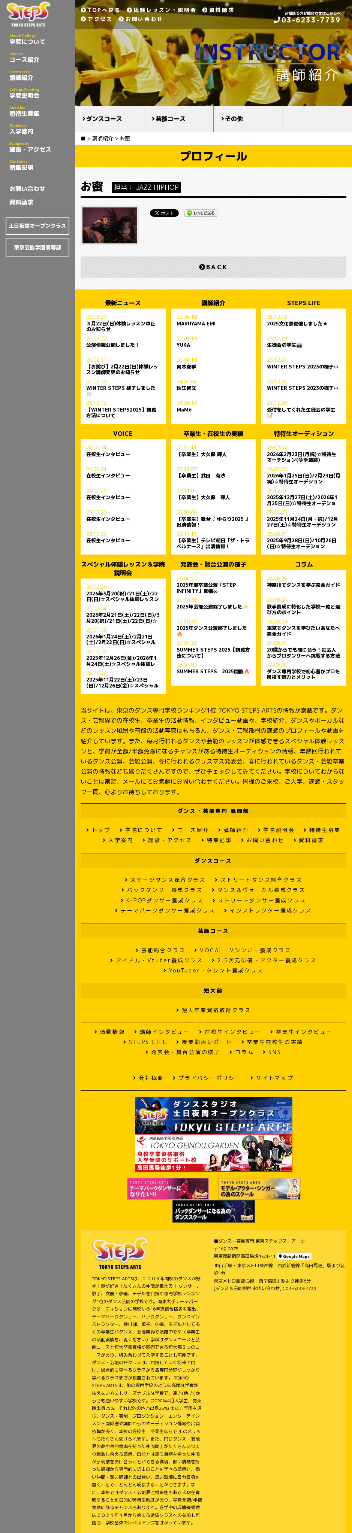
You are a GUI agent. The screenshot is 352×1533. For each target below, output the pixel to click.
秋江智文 (186, 388)
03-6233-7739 (307, 20)
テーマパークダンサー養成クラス (165, 910)
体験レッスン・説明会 (162, 9)
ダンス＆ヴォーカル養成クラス (259, 889)
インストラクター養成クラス (268, 910)
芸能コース (171, 119)
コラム (241, 1052)
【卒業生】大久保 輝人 (202, 455)
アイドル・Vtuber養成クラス (156, 960)
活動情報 (109, 1031)
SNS (272, 1052)
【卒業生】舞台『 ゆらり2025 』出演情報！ (213, 522)
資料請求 (21, 202)
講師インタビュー (162, 1031)
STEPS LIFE (145, 1041)
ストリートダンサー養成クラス (259, 900)
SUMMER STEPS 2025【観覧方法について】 (213, 652)
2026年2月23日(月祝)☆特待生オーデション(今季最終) (301, 457)
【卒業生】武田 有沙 (201, 476)
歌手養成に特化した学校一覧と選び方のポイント (303, 609)
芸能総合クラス (160, 950)
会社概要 (148, 1077)
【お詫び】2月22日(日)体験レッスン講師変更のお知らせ (122, 369)
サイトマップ (272, 1077)
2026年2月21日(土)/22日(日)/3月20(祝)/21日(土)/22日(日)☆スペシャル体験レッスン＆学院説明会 (123, 617)
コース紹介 (39, 57)
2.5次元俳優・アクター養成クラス (264, 960)
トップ (98, 830)
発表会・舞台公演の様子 (182, 1052)
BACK (213, 267)
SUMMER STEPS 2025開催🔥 (213, 672)
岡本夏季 (186, 367)
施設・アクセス (39, 147)
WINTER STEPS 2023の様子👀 (303, 367)
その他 (234, 119)
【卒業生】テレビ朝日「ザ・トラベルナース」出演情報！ (213, 543)
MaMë (184, 410)
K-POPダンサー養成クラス (162, 900)
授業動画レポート (204, 1041)
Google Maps (294, 1256)
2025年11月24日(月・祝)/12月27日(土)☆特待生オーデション (302, 522)
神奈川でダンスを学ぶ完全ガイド (303, 585)
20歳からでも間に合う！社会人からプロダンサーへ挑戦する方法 (303, 652)
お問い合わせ (27, 189)
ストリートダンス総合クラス (258, 879)
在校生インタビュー (108, 455)
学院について (39, 39)
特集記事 (39, 165)
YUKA (183, 345)
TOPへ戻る (101, 9)
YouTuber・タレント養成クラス (213, 970)
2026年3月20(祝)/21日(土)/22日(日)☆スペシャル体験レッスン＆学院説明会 (122, 596)
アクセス (97, 18)
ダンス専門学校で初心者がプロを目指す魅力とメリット (303, 674)
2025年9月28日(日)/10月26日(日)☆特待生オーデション (301, 543)
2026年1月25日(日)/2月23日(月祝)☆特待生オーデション (303, 478)
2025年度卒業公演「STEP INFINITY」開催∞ (206, 588)
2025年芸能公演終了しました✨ (212, 607)
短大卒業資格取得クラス (213, 1010)
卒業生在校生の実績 (272, 1041)
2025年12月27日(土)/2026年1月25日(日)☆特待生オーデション (302, 500)
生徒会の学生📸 (284, 345)
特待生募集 (39, 111)
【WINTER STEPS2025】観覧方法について (121, 412)
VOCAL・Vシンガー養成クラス (242, 950)
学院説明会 (39, 93)
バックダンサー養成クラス (161, 889)
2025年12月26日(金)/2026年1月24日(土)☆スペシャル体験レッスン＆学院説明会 (121, 661)
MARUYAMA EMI (196, 324)
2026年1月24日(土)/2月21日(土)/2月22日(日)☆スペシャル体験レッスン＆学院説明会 (121, 639)
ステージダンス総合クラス (165, 879)
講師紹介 (39, 75)
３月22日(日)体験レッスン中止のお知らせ (120, 326)
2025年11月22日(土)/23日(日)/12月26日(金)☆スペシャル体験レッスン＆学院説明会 (122, 682)
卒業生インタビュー (301, 1031)
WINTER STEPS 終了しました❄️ (121, 391)
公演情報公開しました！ (113, 345)
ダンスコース (104, 119)
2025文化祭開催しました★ (297, 324)
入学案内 (39, 129)
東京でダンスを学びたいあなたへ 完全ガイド (303, 631)
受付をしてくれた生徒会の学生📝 (301, 412)
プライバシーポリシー (207, 1077)
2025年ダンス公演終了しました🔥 (212, 631)
